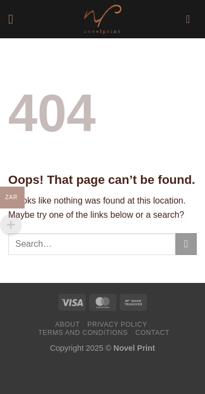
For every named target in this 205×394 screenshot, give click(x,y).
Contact (153, 333)
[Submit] (186, 243)
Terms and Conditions (83, 333)
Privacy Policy (117, 324)
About (67, 324)
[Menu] (14, 18)
